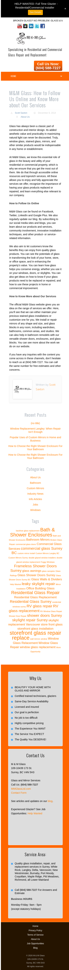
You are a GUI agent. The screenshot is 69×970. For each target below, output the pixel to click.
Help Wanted (35, 813)
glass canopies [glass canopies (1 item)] (48, 571)
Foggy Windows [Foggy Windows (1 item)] (48, 562)
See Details (35, 12)
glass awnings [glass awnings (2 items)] (31, 571)
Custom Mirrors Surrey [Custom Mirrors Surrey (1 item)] (18, 558)
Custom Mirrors (35, 488)
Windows (35, 510)
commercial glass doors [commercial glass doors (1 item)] (26, 544)
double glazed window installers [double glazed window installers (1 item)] (42, 558)
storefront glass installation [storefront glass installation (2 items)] (35, 628)
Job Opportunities (35, 943)
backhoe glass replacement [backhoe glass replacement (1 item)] (28, 531)
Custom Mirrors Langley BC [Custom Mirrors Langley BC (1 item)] (47, 553)
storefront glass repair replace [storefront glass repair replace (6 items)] (35, 635)
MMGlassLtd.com (21, 788)
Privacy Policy (35, 930)
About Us (25, 117)
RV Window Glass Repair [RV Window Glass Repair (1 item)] (51, 611)
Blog (35, 948)
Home (35, 926)
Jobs (35, 504)
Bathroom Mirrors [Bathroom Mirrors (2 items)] (38, 539)
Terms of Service (35, 935)
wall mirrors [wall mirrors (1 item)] (35, 639)
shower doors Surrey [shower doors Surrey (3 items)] (44, 615)
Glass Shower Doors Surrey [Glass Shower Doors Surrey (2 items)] (36, 575)
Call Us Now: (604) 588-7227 (48, 66)
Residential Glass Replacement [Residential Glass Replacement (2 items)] (35, 597)
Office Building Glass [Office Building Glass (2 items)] (40, 588)
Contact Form (19, 792)
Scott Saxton (21, 113)
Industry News (35, 493)
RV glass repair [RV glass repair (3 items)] (39, 606)
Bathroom (35, 482)
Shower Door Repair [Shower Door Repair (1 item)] (18, 616)
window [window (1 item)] (44, 639)
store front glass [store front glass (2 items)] (51, 624)
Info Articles (35, 499)
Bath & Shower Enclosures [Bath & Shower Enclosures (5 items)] (32, 532)
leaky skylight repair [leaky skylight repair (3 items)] (38, 584)
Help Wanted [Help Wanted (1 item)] (15, 584)
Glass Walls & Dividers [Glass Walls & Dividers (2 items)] (46, 579)
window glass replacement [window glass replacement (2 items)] (38, 647)
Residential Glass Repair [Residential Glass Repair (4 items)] (35, 592)
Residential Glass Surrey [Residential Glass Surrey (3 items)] (30, 601)
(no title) (35, 423)
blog (50, 801)
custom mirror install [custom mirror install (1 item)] (26, 553)
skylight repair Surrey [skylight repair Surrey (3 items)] (30, 620)
